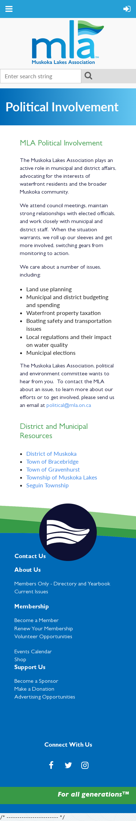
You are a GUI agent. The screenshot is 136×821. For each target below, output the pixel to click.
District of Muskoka (51, 453)
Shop (20, 660)
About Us (27, 571)
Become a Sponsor (36, 682)
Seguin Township (47, 485)
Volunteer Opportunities (43, 637)
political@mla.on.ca (68, 406)
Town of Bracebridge (52, 461)
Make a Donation (34, 689)
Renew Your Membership (43, 629)
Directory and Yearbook (82, 584)
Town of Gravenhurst (53, 469)
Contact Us (30, 557)
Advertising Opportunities (44, 697)
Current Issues (31, 592)
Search (88, 75)
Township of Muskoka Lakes (61, 477)
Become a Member (36, 621)
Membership (31, 607)
